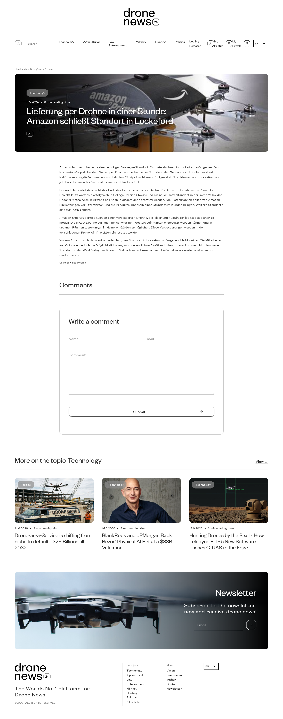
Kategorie (36, 69)
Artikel (49, 69)
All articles (134, 702)
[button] (261, 43)
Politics (180, 42)
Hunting (160, 42)
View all (262, 461)
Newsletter (174, 688)
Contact (172, 684)
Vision (171, 670)
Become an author (174, 677)
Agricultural (91, 42)
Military (141, 42)
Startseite (21, 69)
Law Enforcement (117, 43)
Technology (66, 42)
